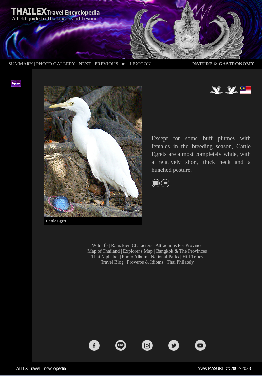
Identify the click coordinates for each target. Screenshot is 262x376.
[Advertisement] (148, 301)
